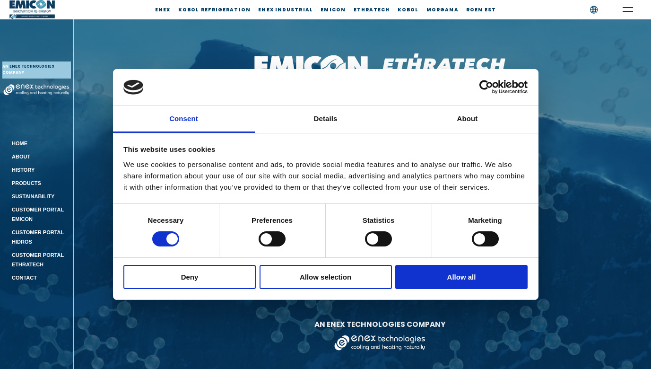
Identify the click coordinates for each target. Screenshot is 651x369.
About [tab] (467, 118)
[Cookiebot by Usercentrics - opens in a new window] (486, 87)
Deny (190, 277)
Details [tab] (326, 118)
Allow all (461, 277)
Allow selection (325, 277)
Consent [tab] (183, 118)
